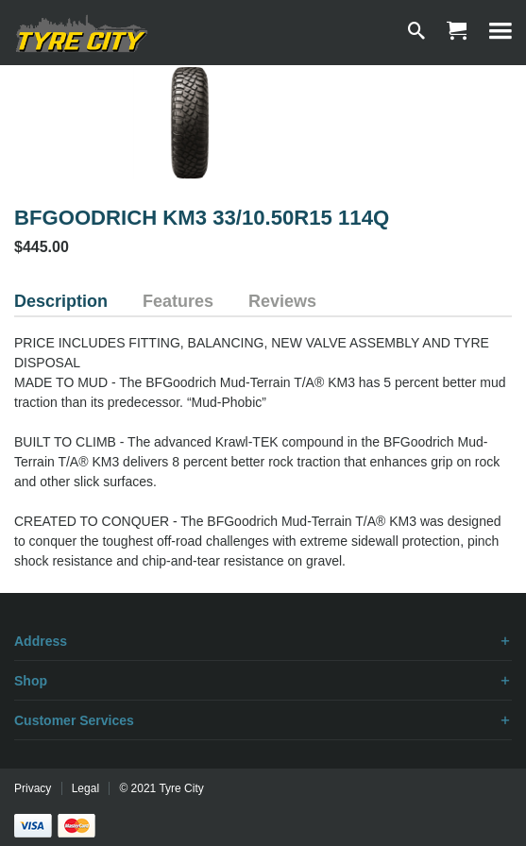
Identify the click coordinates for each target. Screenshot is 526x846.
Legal (85, 788)
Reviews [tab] (282, 301)
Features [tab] (178, 301)
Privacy (32, 788)
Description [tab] (61, 301)
